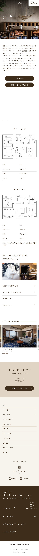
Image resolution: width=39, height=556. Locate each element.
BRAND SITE (8, 508)
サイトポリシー (14, 549)
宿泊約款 (15, 462)
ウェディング (19, 424)
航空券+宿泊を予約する (19, 85)
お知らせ (5, 443)
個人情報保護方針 (23, 549)
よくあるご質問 (7, 448)
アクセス (5, 429)
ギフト (4, 452)
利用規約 (23, 462)
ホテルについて (7, 419)
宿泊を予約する (19, 78)
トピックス (6, 438)
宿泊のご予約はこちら (21, 388)
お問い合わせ (6, 433)
